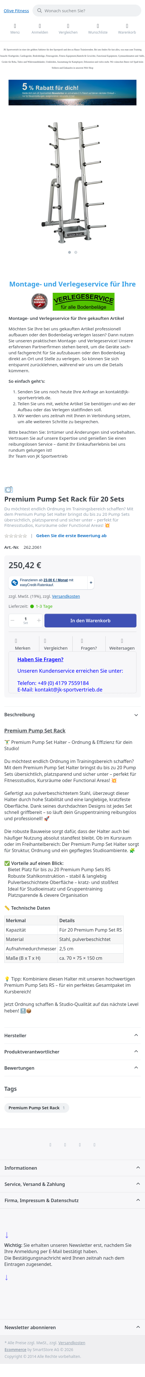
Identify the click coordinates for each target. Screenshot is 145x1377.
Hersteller (15, 1035)
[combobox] (86, 11)
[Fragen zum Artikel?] (89, 644)
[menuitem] (36, 1108)
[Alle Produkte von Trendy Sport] (8, 489)
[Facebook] (50, 1144)
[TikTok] (80, 1144)
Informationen (21, 1168)
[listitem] (72, 179)
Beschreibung (19, 714)
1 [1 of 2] (69, 252)
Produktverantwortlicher (31, 1052)
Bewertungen (19, 1068)
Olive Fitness (16, 10)
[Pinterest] (94, 1144)
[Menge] (26, 620)
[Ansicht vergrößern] (72, 179)
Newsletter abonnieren (30, 1327)
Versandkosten (66, 596)
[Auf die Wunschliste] (22, 644)
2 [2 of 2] (75, 252)
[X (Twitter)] (65, 1144)
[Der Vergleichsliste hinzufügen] (56, 644)
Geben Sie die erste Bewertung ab (71, 535)
